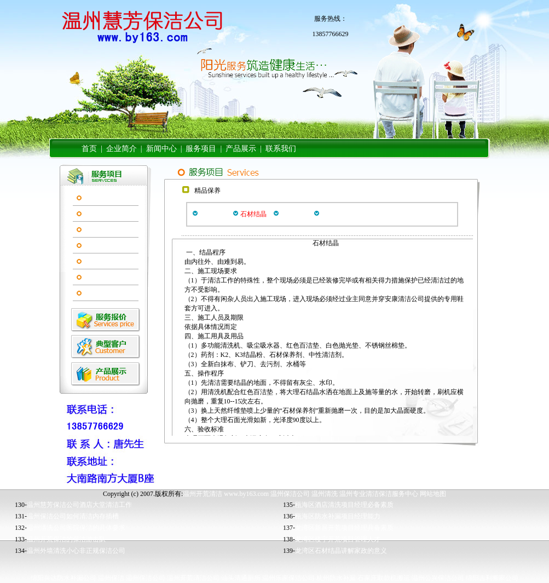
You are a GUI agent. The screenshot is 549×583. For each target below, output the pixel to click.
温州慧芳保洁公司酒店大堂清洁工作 (79, 505)
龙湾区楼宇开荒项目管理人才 (337, 539)
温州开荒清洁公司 (193, 578)
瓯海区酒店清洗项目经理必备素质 (344, 505)
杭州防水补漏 (336, 578)
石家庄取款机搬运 (383, 578)
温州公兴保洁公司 (438, 578)
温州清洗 (324, 494)
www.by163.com (246, 494)
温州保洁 (111, 578)
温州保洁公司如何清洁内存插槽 (73, 516)
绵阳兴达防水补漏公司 (63, 578)
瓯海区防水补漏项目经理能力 (337, 516)
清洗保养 (100, 229)
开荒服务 (100, 197)
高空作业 (100, 245)
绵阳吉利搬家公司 (492, 578)
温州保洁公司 (290, 494)
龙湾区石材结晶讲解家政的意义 (341, 551)
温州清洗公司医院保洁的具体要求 (76, 528)
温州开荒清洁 (202, 494)
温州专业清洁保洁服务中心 (378, 494)
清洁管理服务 (106, 261)
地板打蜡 (214, 214)
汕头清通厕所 (241, 578)
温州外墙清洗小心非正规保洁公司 (76, 551)
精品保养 (100, 213)
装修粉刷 (100, 293)
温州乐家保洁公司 (288, 578)
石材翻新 (295, 214)
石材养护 (335, 214)
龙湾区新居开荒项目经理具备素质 (344, 528)
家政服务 (100, 277)
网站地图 (433, 494)
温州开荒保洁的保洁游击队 (66, 539)
